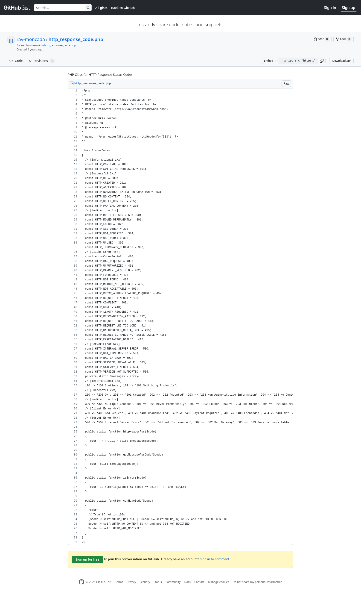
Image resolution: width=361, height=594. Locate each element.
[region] (180, 316)
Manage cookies (218, 582)
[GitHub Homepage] (81, 582)
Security (145, 582)
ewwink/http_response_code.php (54, 45)
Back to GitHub (123, 8)
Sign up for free (87, 559)
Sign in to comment (214, 559)
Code (16, 61)
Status (158, 582)
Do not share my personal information (257, 582)
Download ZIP (341, 61)
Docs (187, 582)
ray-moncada (31, 39)
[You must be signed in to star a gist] (322, 39)
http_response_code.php (76, 39)
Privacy (131, 582)
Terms (119, 582)
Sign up (348, 7)
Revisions (41, 61)
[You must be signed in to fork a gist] (343, 39)
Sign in (330, 7)
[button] (322, 61)
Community (173, 582)
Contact (199, 582)
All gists (101, 8)
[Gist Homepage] (17, 7)
